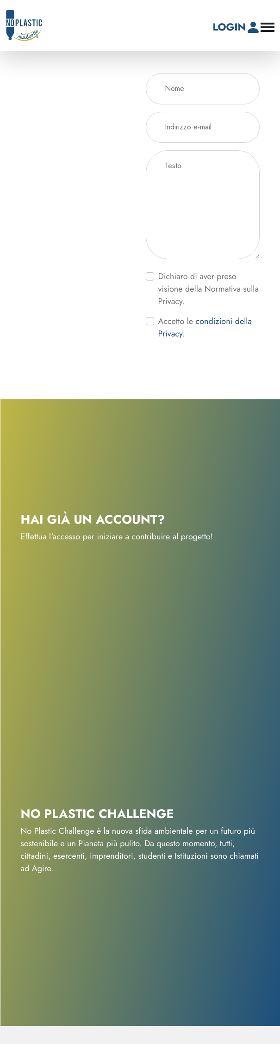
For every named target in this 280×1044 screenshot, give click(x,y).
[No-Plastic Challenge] (24, 25)
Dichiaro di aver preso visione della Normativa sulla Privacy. (208, 288)
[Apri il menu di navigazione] (267, 27)
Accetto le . (205, 327)
